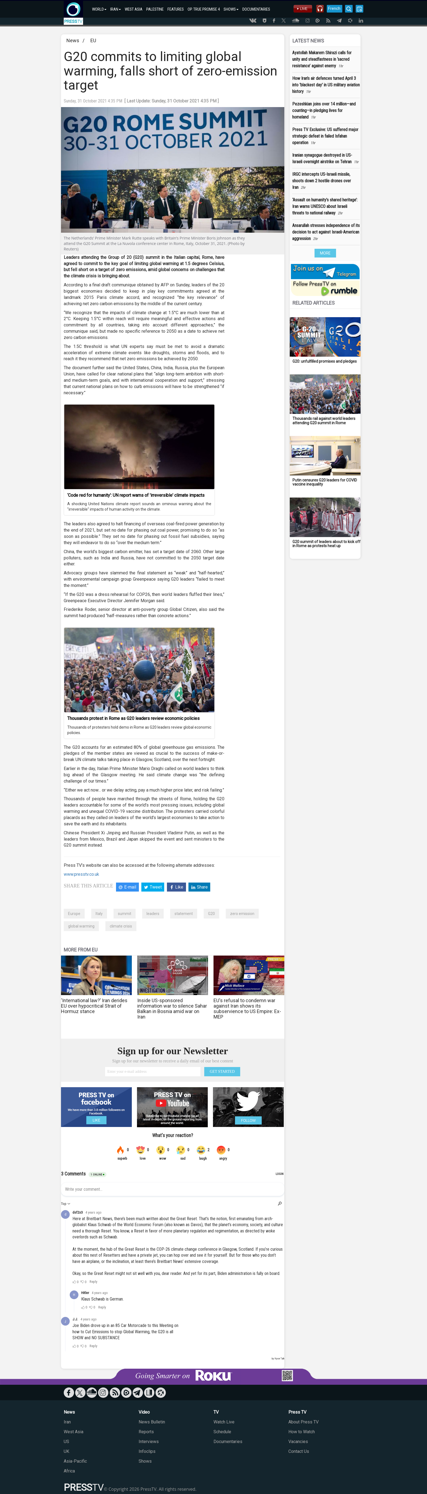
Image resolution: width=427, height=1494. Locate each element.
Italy (99, 913)
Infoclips (147, 1451)
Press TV (297, 1412)
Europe (74, 913)
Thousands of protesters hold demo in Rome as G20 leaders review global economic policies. (139, 730)
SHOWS (231, 9)
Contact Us (298, 1451)
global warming (81, 926)
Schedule (222, 1431)
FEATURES (175, 9)
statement (184, 913)
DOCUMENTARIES (256, 9)
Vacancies (298, 1441)
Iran (67, 1422)
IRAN (115, 9)
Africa (69, 1471)
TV (216, 1412)
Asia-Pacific (75, 1461)
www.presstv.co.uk (81, 874)
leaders (153, 913)
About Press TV (303, 1422)
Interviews (149, 1441)
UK (66, 1451)
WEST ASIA (133, 9)
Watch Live (223, 1422)
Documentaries (227, 1441)
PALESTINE (155, 9)
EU (93, 40)
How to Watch (301, 1431)
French (334, 8)
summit (124, 913)
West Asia (73, 1431)
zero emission (242, 913)
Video (144, 1412)
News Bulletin (152, 1422)
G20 (211, 913)
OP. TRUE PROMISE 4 (204, 9)
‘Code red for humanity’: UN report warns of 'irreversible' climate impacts (136, 495)
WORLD (99, 9)
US (66, 1441)
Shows (145, 1461)
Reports (146, 1431)
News (72, 40)
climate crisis (121, 926)
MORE (325, 253)
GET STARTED (222, 1071)
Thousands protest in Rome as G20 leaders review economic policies (133, 718)
